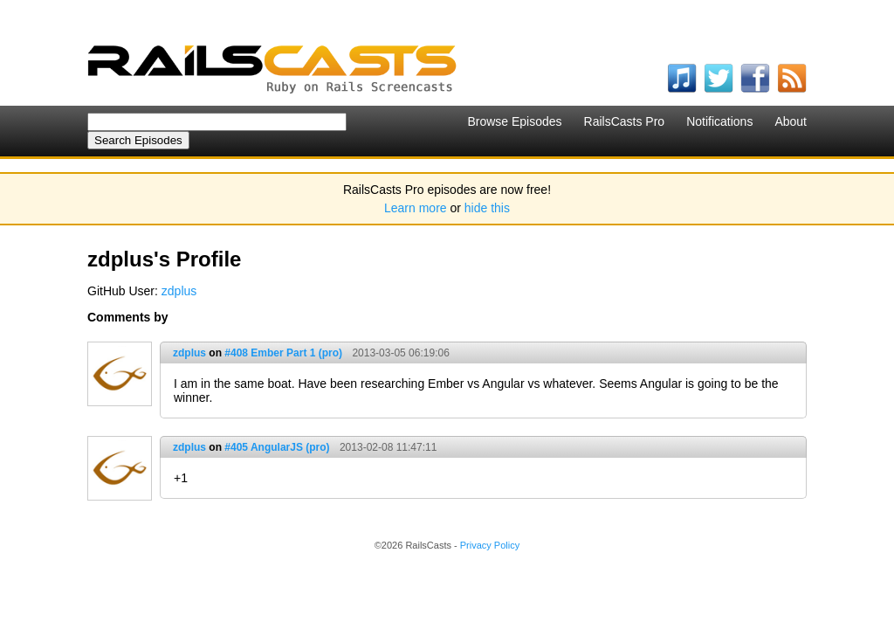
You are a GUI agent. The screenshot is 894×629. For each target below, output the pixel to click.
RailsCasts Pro (624, 121)
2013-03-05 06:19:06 (400, 353)
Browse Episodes (514, 121)
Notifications (719, 121)
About (790, 121)
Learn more (415, 208)
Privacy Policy (489, 545)
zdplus (179, 291)
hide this (487, 208)
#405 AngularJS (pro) (276, 447)
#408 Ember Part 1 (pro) (283, 353)
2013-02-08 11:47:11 (388, 447)
